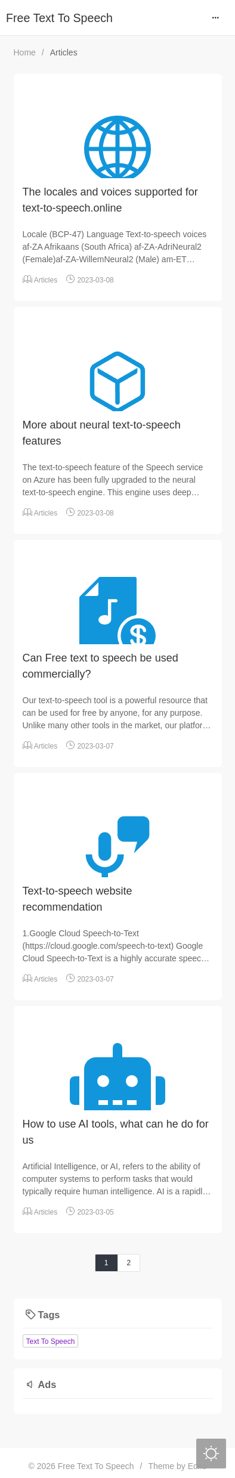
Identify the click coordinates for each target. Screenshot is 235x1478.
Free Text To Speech (59, 17)
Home (25, 52)
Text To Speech (50, 1341)
